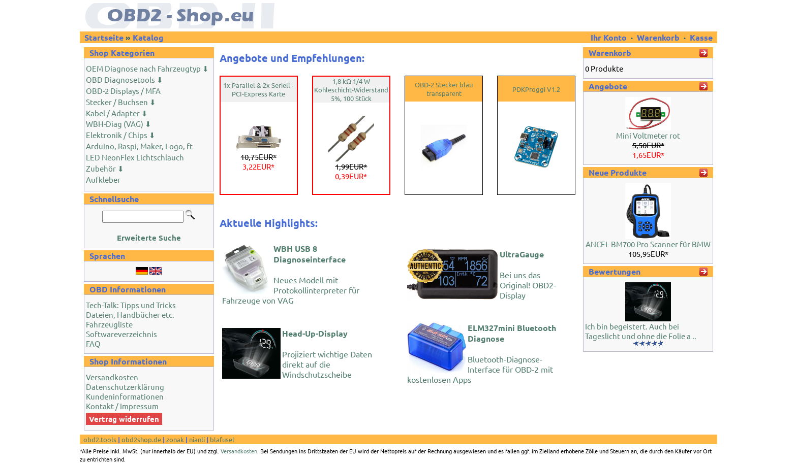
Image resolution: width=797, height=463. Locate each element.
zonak (175, 439)
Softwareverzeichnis (121, 334)
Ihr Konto (610, 37)
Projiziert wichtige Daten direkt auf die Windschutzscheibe (327, 353)
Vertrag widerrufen (124, 419)
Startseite (104, 37)
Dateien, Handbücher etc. (130, 314)
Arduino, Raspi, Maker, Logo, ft (139, 146)
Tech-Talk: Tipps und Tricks (131, 305)
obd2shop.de (141, 439)
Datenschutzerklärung (125, 386)
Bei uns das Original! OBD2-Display (528, 274)
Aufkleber (103, 179)
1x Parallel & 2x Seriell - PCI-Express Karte (258, 89)
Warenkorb (658, 37)
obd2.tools (99, 439)
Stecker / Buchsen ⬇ (121, 102)
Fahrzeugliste (109, 324)
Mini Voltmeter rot (648, 135)
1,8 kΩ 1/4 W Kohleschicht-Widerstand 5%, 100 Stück (351, 90)
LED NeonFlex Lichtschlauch (135, 157)
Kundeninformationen (125, 396)
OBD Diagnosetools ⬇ (124, 79)
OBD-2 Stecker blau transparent (444, 88)
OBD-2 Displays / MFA (123, 90)
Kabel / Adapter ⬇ (117, 113)
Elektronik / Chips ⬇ (121, 135)
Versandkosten (112, 377)
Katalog (148, 37)
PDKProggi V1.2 (536, 89)
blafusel (222, 439)
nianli (197, 439)
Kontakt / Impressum (122, 406)
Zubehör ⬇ (105, 168)
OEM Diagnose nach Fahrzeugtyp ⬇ (147, 68)
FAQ (93, 343)
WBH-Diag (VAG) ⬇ (118, 123)
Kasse (701, 37)
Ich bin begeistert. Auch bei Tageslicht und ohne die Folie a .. (640, 331)
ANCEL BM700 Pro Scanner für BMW (648, 244)
